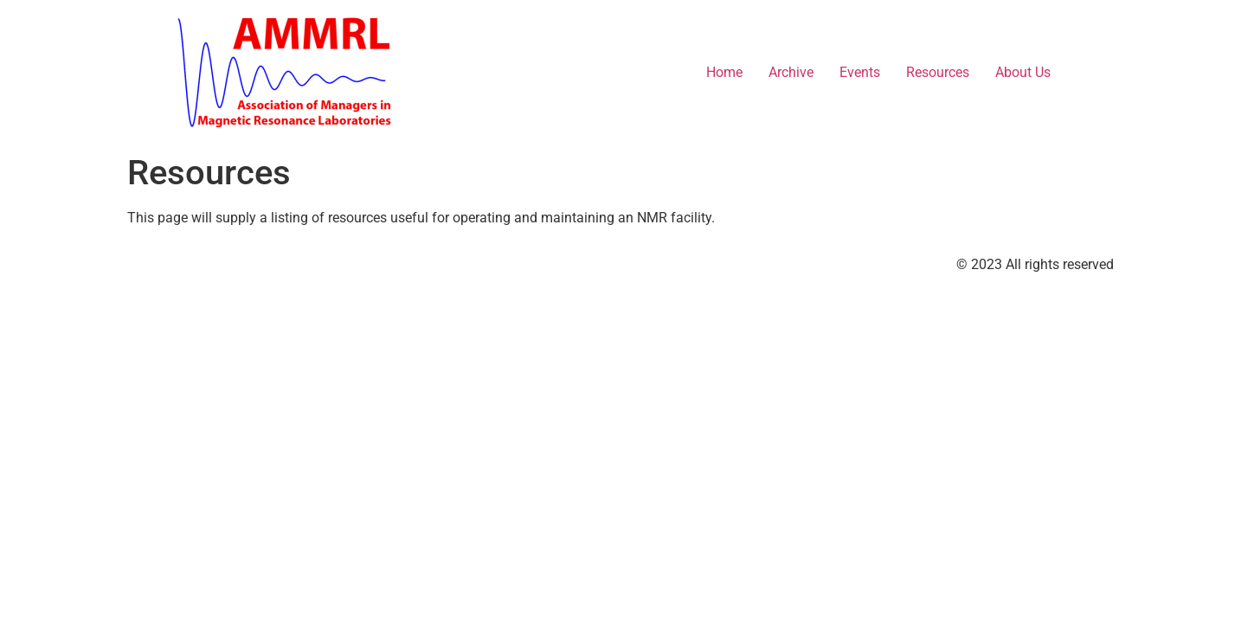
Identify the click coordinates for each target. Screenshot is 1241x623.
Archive (790, 72)
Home (724, 72)
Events (859, 72)
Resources (937, 72)
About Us (1023, 72)
